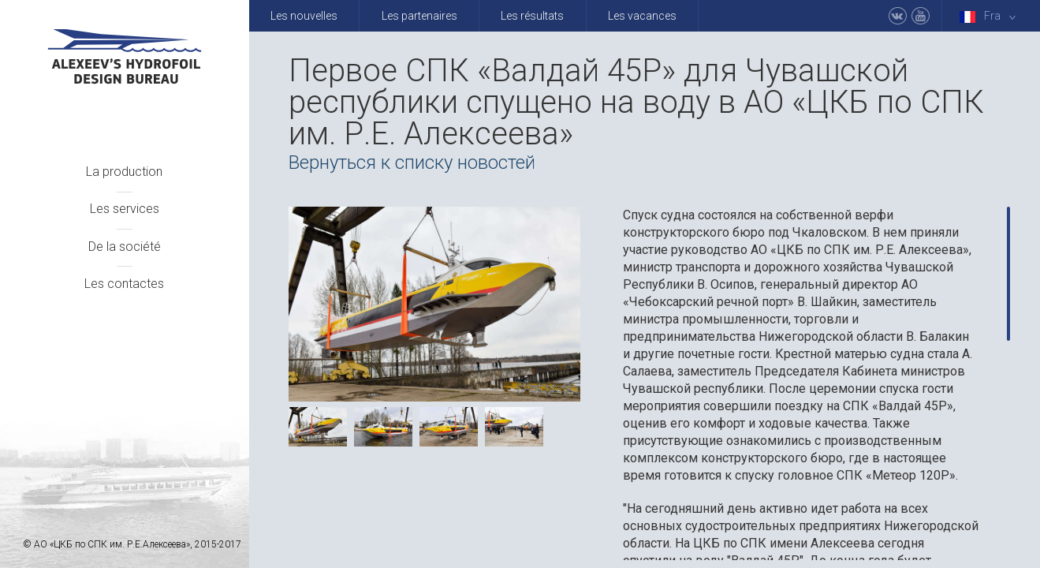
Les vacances (642, 15)
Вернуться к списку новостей (412, 162)
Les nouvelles (303, 15)
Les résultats (532, 15)
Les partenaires (419, 15)
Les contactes (124, 283)
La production (124, 171)
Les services (124, 208)
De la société (124, 246)
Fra (991, 16)
